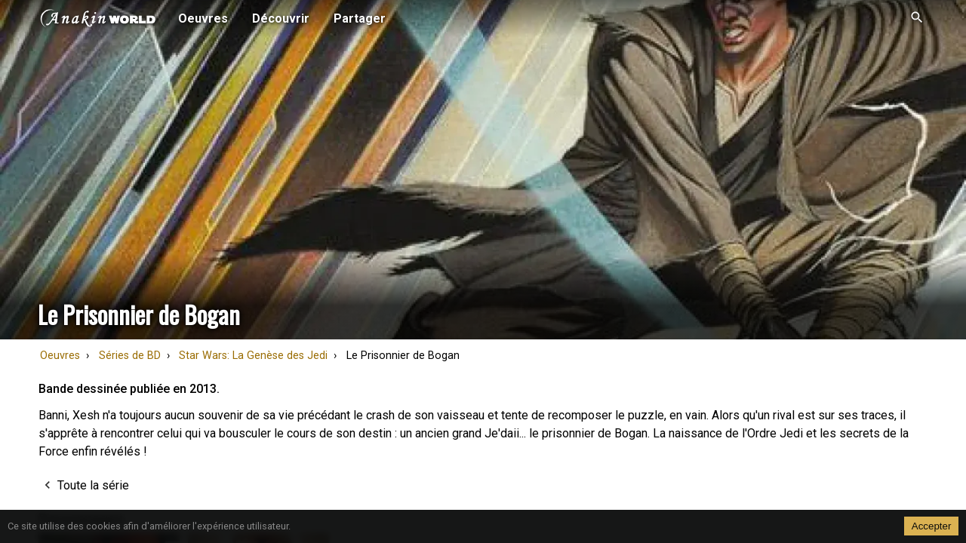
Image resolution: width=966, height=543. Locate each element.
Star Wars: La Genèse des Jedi (253, 355)
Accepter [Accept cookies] (932, 526)
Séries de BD (130, 355)
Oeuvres (60, 355)
